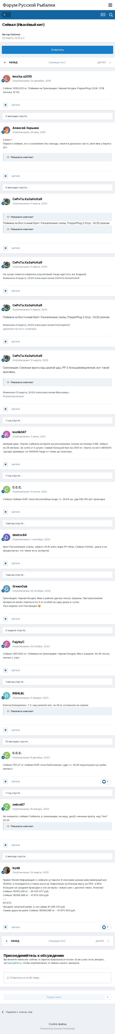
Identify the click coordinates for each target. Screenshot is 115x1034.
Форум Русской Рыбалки (29, 5)
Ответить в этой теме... (24, 977)
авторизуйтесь (12, 962)
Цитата (16, 104)
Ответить (57, 49)
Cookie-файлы (57, 1024)
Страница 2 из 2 (57, 62)
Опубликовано (31, 80)
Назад (13, 62)
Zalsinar (15, 34)
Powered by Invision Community (57, 1028)
